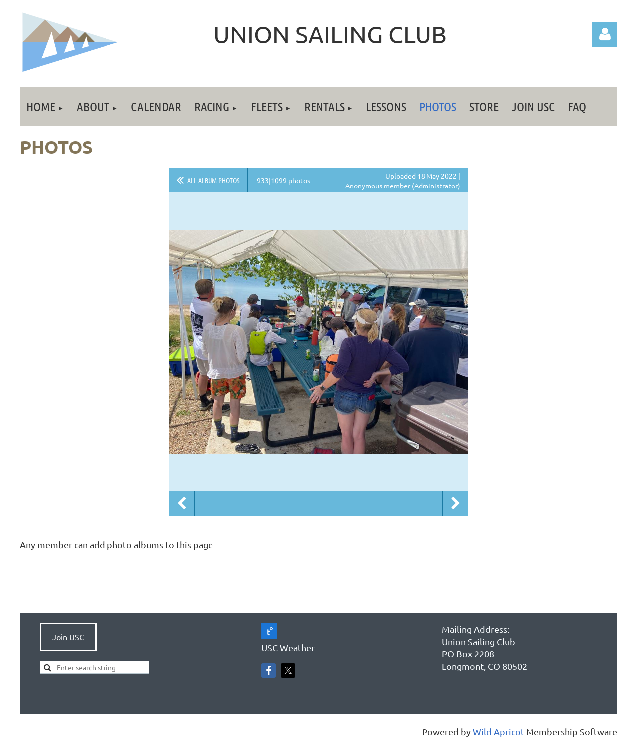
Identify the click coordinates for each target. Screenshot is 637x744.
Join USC (68, 637)
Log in (604, 34)
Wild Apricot (498, 731)
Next (455, 503)
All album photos (213, 180)
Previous (181, 503)
